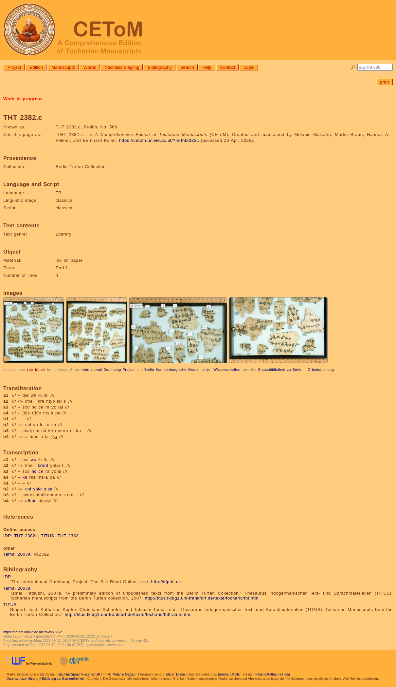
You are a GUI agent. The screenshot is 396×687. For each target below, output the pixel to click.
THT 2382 (68, 535)
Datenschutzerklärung (22, 678)
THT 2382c (26, 535)
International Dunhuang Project (108, 370)
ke (25, 476)
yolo (37, 488)
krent (43, 465)
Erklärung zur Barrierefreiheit (63, 678)
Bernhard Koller (229, 674)
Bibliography (159, 67)
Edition (36, 67)
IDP (7, 535)
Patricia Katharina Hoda (272, 674)
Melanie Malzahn (125, 674)
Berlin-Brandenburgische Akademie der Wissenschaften (192, 370)
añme (31, 500)
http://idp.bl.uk (166, 581)
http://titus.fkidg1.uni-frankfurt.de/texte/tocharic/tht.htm (201, 597)
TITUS (47, 535)
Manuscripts (63, 67)
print (384, 82)
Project (14, 67)
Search (187, 67)
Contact (227, 67)
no (34, 470)
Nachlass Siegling (121, 67)
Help (207, 67)
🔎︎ (353, 67)
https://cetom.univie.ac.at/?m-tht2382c (159, 140)
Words (89, 67)
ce (41, 470)
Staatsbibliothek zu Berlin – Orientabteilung (296, 370)
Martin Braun (175, 674)
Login (248, 67)
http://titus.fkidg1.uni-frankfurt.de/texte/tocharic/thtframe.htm (127, 614)
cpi (28, 488)
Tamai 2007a (16, 553)
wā (33, 459)
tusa (48, 488)
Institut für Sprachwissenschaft (78, 674)
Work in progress (23, 98)
